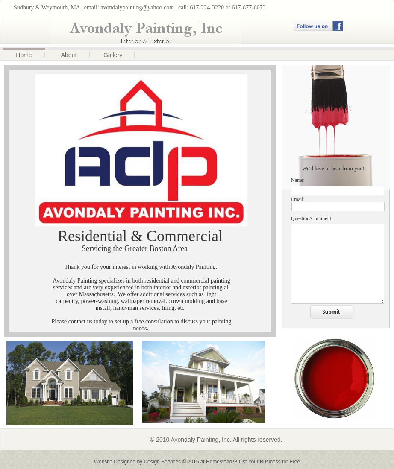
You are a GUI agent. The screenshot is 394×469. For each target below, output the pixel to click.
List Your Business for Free (269, 462)
